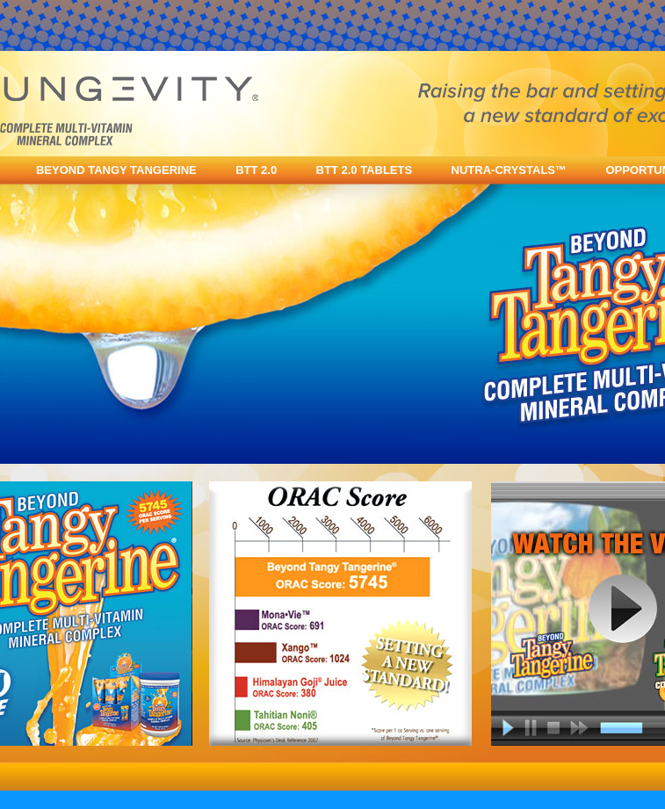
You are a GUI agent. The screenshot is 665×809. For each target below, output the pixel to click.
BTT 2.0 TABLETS (364, 170)
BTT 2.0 (256, 170)
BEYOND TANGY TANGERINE (116, 170)
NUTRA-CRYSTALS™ (509, 170)
